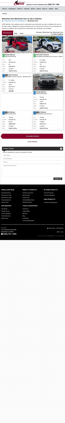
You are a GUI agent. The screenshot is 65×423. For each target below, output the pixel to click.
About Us (44, 8)
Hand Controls (26, 195)
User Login (60, 231)
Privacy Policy (51, 228)
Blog (24, 216)
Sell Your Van (4, 202)
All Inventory (7, 33)
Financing (26, 8)
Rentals (33, 8)
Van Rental (4, 209)
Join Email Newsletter (28, 220)
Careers (50, 8)
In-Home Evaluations (49, 195)
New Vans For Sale (6, 195)
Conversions (12, 8)
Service (39, 8)
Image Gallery (26, 211)
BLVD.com (61, 235)
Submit (57, 179)
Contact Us (25, 209)
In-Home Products (48, 193)
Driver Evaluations (6, 213)
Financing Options (6, 200)
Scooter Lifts (26, 197)
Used (21, 33)
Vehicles (4, 8)
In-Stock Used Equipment (50, 202)
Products (19, 8)
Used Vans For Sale (6, 197)
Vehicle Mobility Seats (28, 200)
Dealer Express (50, 235)
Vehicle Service (5, 211)
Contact (4, 13)
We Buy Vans (4, 218)
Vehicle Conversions (28, 193)
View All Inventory (6, 193)
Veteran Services (5, 216)
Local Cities (26, 218)
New (15, 33)
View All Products (27, 202)
